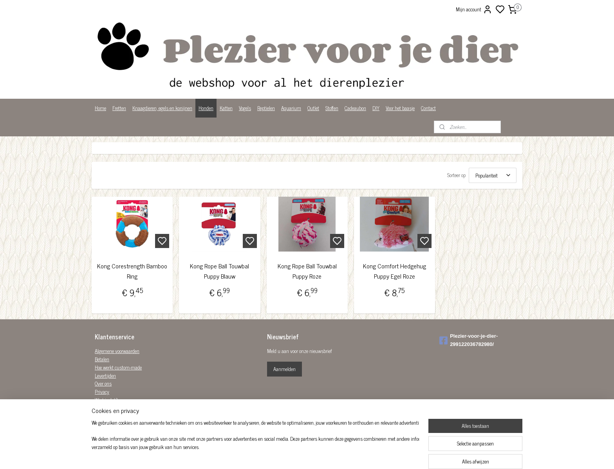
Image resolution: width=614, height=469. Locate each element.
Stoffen (331, 108)
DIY (375, 108)
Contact (428, 108)
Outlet (313, 108)
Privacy (102, 392)
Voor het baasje (400, 108)
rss (345, 454)
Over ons (103, 383)
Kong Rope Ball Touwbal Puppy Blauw (219, 271)
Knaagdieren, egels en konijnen (162, 108)
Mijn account (474, 9)
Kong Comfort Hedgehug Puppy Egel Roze (394, 271)
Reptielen (266, 108)
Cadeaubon (355, 108)
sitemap (333, 454)
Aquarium (291, 108)
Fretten (119, 108)
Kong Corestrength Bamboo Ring (132, 271)
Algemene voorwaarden (117, 351)
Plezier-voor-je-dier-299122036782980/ (468, 340)
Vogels (245, 108)
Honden (206, 108)
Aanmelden (284, 369)
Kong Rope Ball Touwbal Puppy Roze (306, 271)
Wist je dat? (106, 400)
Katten (226, 108)
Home (100, 108)
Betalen (102, 359)
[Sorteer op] (492, 175)
